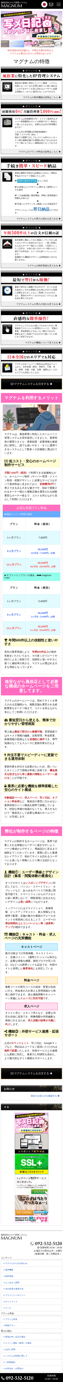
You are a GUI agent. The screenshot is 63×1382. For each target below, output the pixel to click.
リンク (9, 1308)
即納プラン (11, 1326)
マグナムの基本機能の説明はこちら (41, 97)
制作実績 (10, 1277)
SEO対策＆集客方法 (16, 1289)
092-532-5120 (46, 1243)
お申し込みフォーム (27, 181)
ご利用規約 (11, 1363)
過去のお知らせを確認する (45, 1096)
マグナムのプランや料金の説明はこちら (39, 151)
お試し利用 (11, 1350)
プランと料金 (12, 1320)
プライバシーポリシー (16, 1296)
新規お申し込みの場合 (14, 1337)
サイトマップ (12, 1302)
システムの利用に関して (17, 1356)
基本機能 (10, 1270)
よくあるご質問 (13, 1283)
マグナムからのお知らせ (17, 1264)
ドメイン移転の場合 (17, 1343)
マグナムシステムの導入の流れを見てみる (38, 218)
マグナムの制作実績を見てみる (43, 265)
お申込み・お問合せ (15, 1369)
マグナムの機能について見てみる (42, 342)
